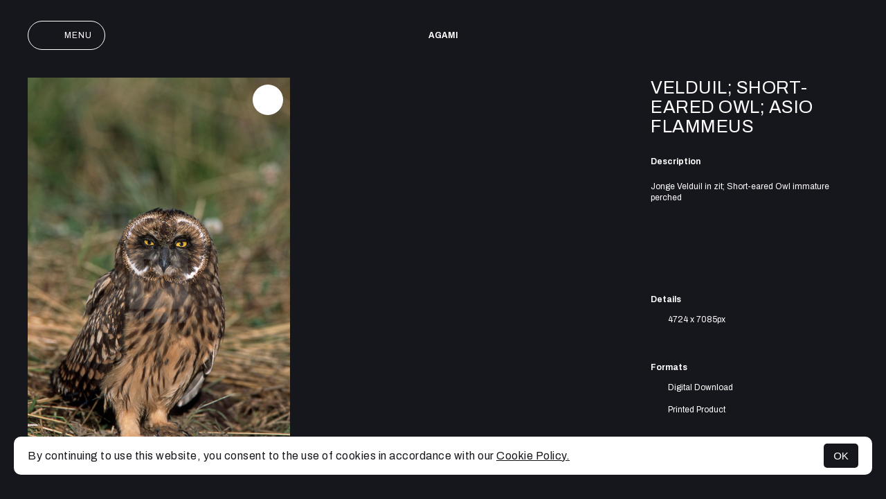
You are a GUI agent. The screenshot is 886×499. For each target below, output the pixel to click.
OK (841, 456)
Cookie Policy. (533, 456)
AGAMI (443, 35)
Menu (66, 35)
